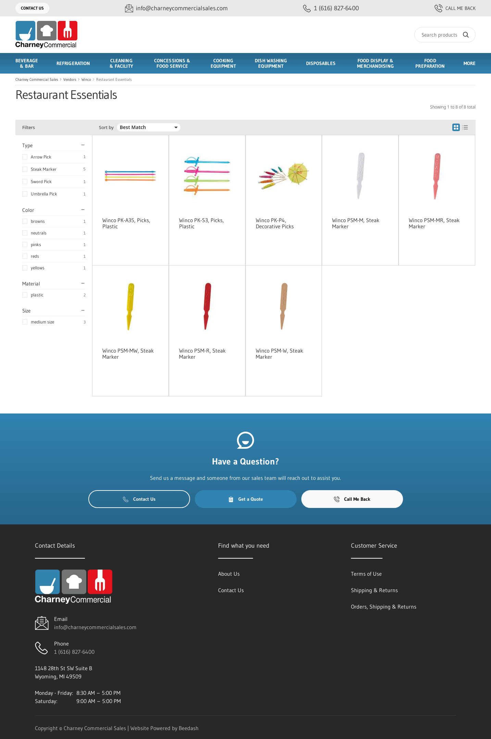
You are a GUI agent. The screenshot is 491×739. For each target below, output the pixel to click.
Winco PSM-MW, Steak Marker (128, 353)
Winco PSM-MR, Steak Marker (434, 223)
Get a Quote (245, 499)
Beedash (189, 728)
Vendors (69, 79)
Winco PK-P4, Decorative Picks (275, 223)
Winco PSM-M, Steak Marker (355, 223)
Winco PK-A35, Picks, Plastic (126, 223)
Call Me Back (455, 8)
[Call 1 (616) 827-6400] (331, 8)
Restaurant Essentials (114, 79)
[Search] (445, 34)
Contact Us (32, 8)
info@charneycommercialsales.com (95, 627)
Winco (86, 79)
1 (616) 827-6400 (74, 651)
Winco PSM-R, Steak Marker (202, 353)
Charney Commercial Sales (36, 79)
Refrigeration (73, 63)
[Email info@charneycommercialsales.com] (176, 8)
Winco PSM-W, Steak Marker (279, 353)
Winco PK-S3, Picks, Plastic (201, 223)
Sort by (106, 127)
